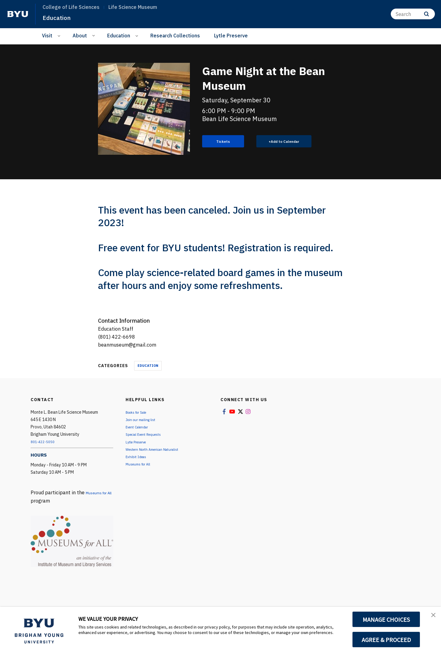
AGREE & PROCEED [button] (386, 639)
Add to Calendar (288, 142)
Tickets (223, 142)
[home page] (17, 14)
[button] (431, 618)
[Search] (413, 14)
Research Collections (175, 35)
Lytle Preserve (231, 35)
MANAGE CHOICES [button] (386, 619)
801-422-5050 (45, 442)
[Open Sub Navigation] (60, 35)
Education (60, 17)
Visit (47, 35)
